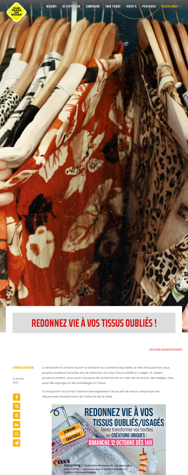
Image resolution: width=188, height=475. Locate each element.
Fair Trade (113, 6)
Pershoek (149, 6)
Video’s (131, 6)
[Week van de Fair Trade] (16, 6)
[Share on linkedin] (16, 418)
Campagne (93, 6)
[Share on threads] (16, 409)
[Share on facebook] (16, 390)
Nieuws (51, 6)
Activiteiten (71, 6)
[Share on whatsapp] (16, 427)
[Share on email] (16, 436)
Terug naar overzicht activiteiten (165, 343)
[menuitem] (52, 6)
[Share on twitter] (16, 399)
